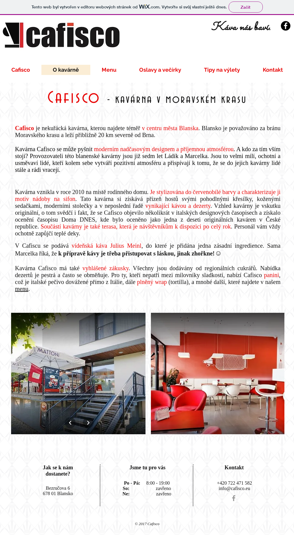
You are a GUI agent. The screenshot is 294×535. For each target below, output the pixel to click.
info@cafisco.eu (234, 488)
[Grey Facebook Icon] (234, 498)
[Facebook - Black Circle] (285, 26)
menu (21, 288)
